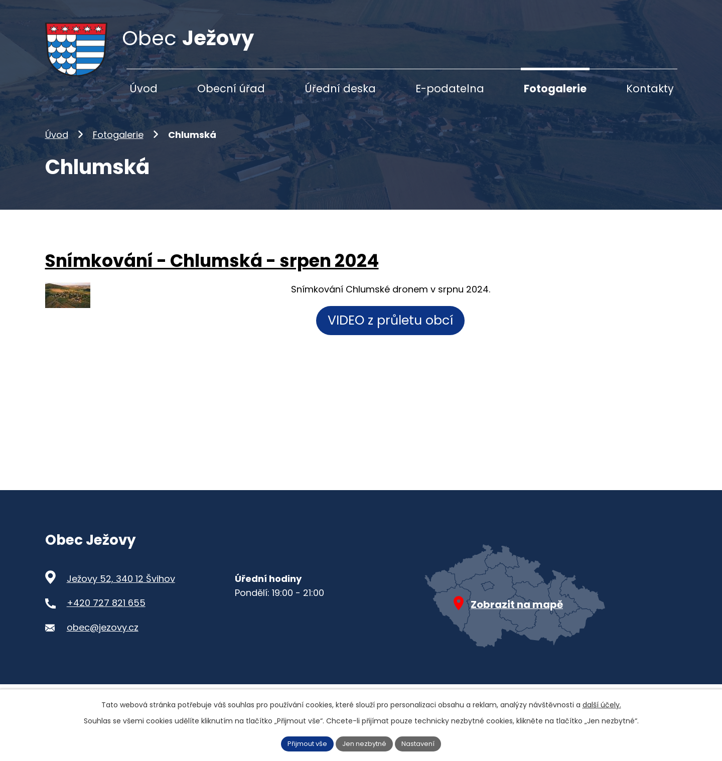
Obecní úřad (231, 88)
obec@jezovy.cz (102, 643)
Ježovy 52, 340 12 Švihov (121, 594)
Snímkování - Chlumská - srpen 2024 (212, 276)
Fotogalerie (118, 150)
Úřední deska (340, 88)
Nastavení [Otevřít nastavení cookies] (422, 743)
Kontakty (650, 88)
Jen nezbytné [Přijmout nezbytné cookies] (365, 743)
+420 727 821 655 (106, 619)
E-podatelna (449, 88)
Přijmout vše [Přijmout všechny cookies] (303, 743)
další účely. (602, 704)
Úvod (56, 150)
